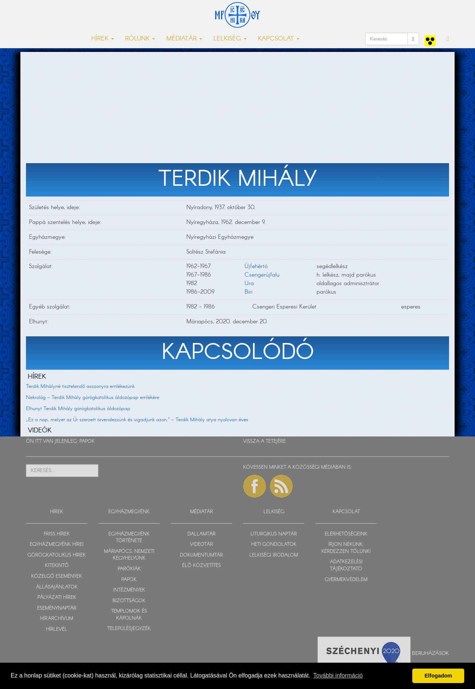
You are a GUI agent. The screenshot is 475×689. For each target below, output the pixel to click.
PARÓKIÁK (129, 569)
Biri (248, 292)
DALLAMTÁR (201, 534)
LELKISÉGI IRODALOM (273, 555)
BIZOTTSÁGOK (128, 600)
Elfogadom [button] (438, 676)
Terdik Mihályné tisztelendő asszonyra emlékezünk (80, 386)
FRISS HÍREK (57, 534)
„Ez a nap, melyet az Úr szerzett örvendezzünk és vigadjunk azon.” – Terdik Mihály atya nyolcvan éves (137, 419)
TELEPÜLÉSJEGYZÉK (129, 628)
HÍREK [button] (102, 38)
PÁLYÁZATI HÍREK (56, 597)
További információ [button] (338, 675)
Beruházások (430, 653)
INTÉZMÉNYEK (129, 590)
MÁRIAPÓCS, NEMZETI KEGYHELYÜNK (129, 555)
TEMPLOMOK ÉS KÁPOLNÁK (129, 615)
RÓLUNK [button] (140, 38)
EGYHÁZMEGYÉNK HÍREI (56, 544)
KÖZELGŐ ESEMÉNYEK (56, 576)
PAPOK (87, 441)
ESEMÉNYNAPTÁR (56, 608)
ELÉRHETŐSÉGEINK (346, 534)
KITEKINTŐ (57, 565)
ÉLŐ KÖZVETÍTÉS (201, 565)
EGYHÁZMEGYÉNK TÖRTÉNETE (129, 538)
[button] (448, 39)
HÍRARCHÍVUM (56, 618)
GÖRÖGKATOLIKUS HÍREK (56, 555)
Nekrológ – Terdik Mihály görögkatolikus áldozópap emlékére (92, 397)
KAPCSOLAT (346, 511)
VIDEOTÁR (201, 544)
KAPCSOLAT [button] (278, 38)
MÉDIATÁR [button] (184, 38)
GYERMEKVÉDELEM (346, 579)
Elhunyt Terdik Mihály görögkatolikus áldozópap (78, 408)
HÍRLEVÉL (56, 629)
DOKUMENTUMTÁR (201, 555)
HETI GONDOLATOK (274, 544)
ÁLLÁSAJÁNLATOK (57, 587)
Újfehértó (256, 266)
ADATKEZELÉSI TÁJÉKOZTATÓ (346, 565)
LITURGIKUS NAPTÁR (273, 534)
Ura (249, 283)
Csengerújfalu (262, 275)
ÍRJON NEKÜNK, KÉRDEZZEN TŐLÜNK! (346, 548)
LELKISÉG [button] (230, 38)
